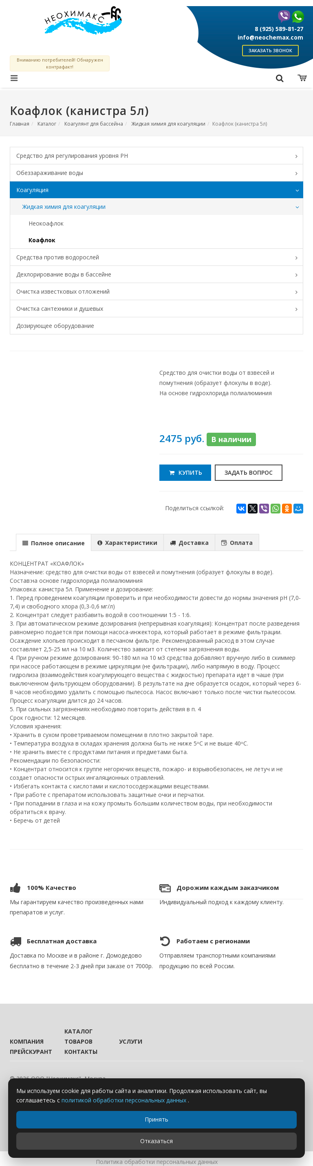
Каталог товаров (78, 1036)
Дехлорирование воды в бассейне (159, 274)
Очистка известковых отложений (159, 292)
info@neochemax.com (270, 37)
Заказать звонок (270, 50)
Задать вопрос (249, 472)
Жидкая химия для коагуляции (168, 123)
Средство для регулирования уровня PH (159, 156)
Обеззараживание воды (159, 173)
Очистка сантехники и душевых (159, 309)
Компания (26, 1041)
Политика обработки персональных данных (157, 1162)
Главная (19, 123)
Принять (156, 1119)
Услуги (130, 1041)
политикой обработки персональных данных (125, 1100)
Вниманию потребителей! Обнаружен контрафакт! (60, 63)
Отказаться (156, 1141)
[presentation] (53, 543)
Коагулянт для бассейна (93, 123)
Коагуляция (159, 190)
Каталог (46, 123)
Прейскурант (26, 1051)
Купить (185, 472)
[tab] (53, 542)
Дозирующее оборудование (55, 326)
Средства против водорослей (159, 257)
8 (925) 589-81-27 (279, 29)
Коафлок (42, 240)
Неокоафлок (46, 223)
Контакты (80, 1051)
